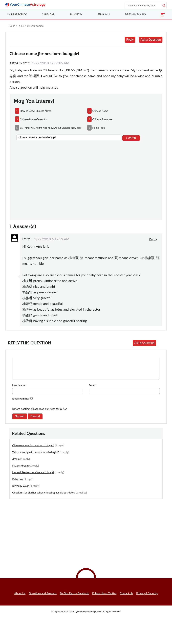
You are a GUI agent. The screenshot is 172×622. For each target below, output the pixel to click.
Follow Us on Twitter (104, 597)
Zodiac (17, 14)
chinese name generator (33, 119)
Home (12, 26)
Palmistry (76, 14)
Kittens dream (20, 469)
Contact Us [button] (126, 597)
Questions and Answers (43, 597)
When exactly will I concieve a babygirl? (35, 456)
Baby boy (17, 483)
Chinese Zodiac (35, 26)
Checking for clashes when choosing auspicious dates (43, 496)
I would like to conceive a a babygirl (33, 476)
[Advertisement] (86, 179)
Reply (130, 39)
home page (98, 127)
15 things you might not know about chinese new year (50, 127)
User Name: (19, 389)
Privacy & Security (147, 597)
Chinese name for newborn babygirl (33, 449)
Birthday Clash (20, 489)
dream (16, 462)
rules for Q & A (58, 412)
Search (131, 138)
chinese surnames (102, 119)
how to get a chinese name (35, 110)
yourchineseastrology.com (88, 615)
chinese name (100, 110)
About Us (19, 597)
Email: (92, 389)
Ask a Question (151, 39)
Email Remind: (20, 402)
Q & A (21, 26)
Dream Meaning (135, 14)
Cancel (35, 420)
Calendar (48, 14)
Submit (19, 420)
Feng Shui (103, 14)
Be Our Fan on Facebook (74, 597)
